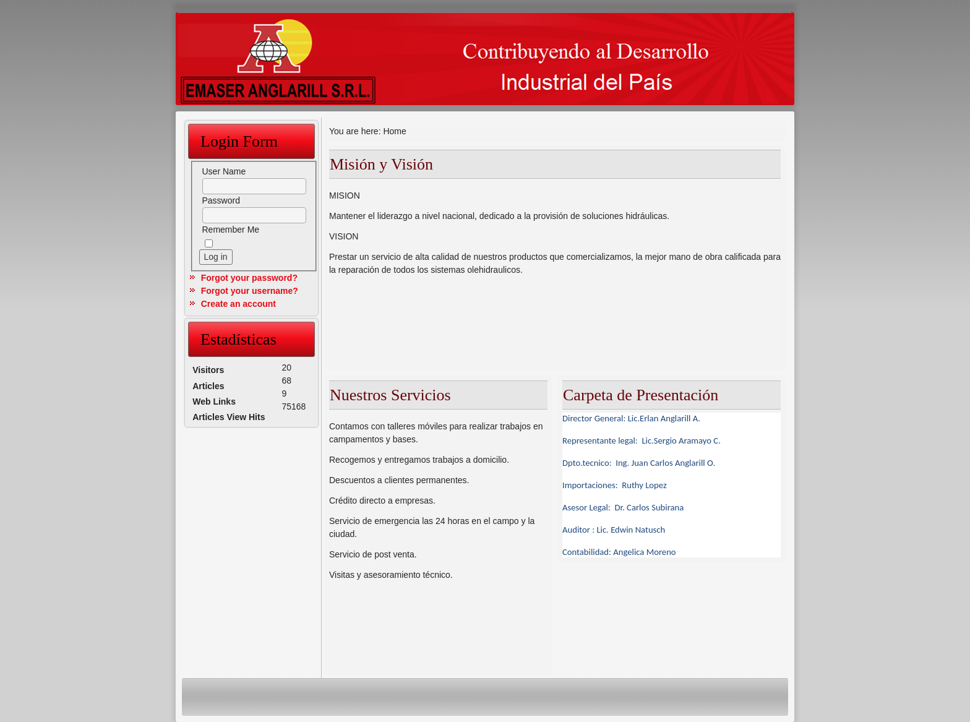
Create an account (238, 304)
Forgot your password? (249, 278)
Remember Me (231, 229)
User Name (224, 171)
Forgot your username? (249, 291)
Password (221, 200)
